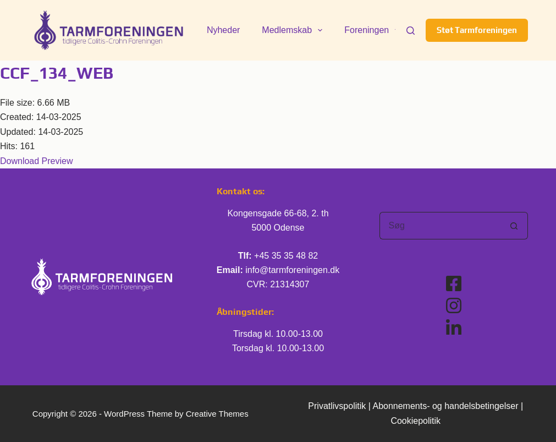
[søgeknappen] (514, 225)
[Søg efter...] (439, 225)
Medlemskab (294, 30)
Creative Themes (217, 413)
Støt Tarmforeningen (477, 30)
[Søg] (410, 30)
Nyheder (223, 30)
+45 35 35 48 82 (286, 255)
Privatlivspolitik (337, 406)
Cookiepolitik (415, 420)
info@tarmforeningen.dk (292, 270)
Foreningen (374, 30)
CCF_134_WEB (56, 73)
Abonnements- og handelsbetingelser (445, 406)
